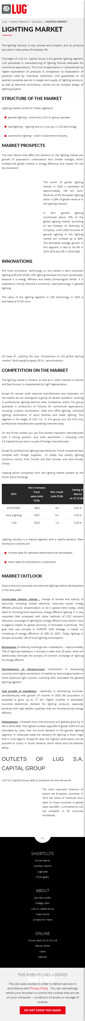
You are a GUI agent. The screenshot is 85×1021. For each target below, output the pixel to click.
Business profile (42, 897)
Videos (42, 951)
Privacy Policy (39, 988)
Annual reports (42, 860)
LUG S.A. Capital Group (42, 908)
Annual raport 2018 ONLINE (42, 940)
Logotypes (42, 871)
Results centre (42, 945)
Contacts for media (42, 919)
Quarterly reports (42, 866)
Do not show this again (42, 1010)
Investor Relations (20, 21)
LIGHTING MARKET (56, 21)
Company (37, 21)
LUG (4, 21)
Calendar (42, 957)
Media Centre (42, 914)
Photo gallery (42, 877)
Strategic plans (42, 903)
